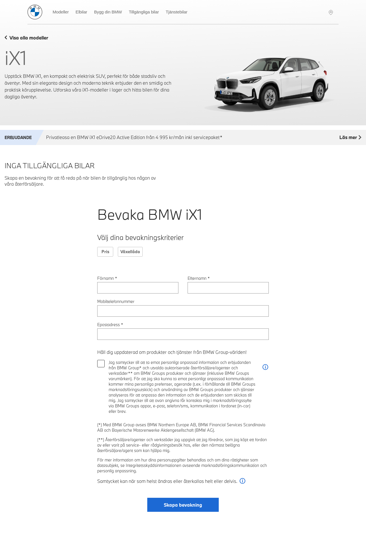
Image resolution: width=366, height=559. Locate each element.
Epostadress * (110, 324)
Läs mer (350, 137)
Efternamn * (199, 278)
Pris (105, 251)
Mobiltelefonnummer (115, 301)
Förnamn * (107, 278)
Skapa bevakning (183, 505)
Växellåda (130, 251)
